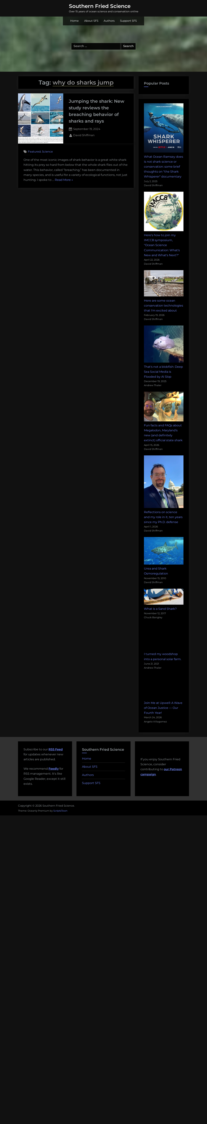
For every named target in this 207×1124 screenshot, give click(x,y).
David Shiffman (83, 135)
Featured (34, 151)
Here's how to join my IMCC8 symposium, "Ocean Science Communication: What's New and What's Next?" (162, 245)
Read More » (64, 179)
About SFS (91, 20)
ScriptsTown (60, 810)
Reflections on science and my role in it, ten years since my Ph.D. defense (163, 517)
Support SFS (128, 20)
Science (47, 151)
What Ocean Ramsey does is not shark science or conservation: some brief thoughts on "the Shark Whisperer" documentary (163, 166)
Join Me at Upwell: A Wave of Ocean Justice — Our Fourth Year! (163, 708)
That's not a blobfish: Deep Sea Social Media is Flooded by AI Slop (163, 371)
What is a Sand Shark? (160, 609)
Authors (109, 20)
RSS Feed (56, 749)
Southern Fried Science (100, 6)
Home (74, 20)
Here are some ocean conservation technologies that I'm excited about (163, 305)
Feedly (54, 768)
